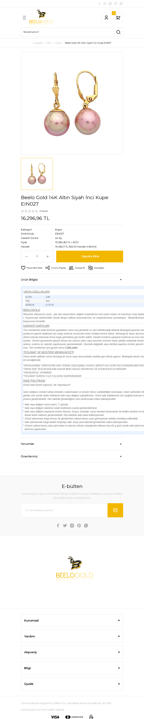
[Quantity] (37, 256)
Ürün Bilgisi (29, 279)
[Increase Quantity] (47, 256)
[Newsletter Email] (72, 510)
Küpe (58, 229)
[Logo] (41, 17)
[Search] (72, 32)
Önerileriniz (29, 456)
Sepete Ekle (90, 256)
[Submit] (115, 510)
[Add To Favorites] (31, 268)
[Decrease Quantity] (26, 256)
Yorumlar (27, 444)
